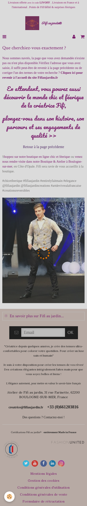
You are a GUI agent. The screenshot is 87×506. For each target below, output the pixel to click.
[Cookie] (9, 496)
